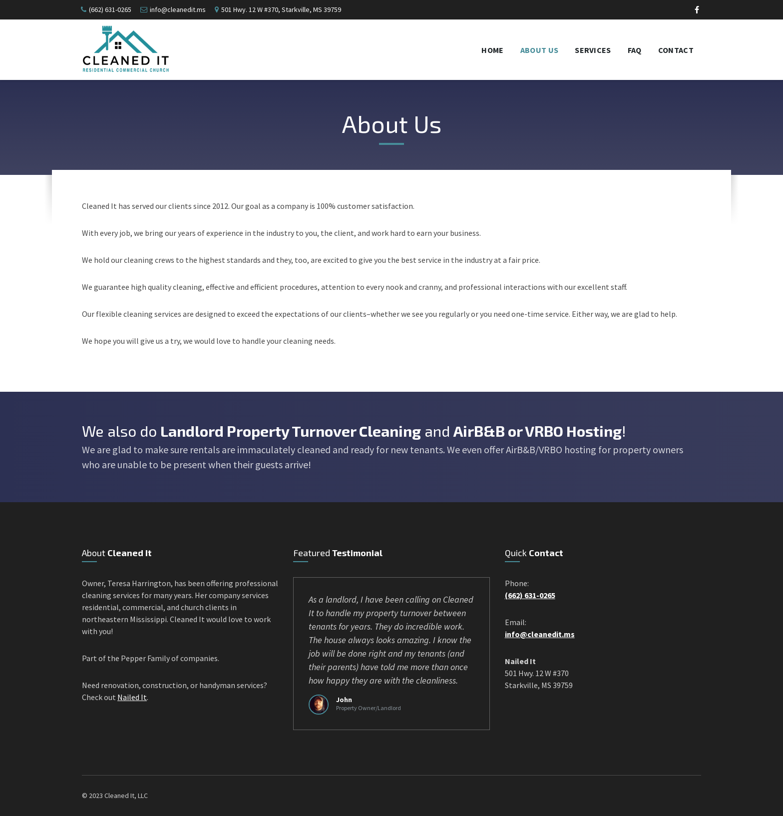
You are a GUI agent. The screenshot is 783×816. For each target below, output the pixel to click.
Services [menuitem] (593, 50)
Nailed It (132, 697)
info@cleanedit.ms (178, 9)
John (344, 699)
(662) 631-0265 (110, 9)
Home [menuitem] (492, 50)
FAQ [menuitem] (635, 50)
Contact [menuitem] (676, 50)
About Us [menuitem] (539, 50)
